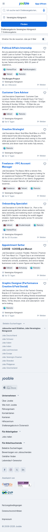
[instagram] (10, 469)
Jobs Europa (7, 353)
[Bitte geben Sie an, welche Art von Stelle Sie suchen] (24, 10)
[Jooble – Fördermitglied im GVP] (7, 492)
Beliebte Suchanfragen (14, 323)
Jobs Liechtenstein (10, 350)
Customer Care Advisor (15, 92)
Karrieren (6, 417)
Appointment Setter (13, 245)
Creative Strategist (13, 129)
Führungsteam (8, 409)
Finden (24, 24)
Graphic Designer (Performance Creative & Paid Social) (20, 285)
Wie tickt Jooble (9, 405)
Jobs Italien (6, 343)
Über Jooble (7, 400)
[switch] (44, 39)
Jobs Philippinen (8, 364)
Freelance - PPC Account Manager (16, 165)
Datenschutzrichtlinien (12, 511)
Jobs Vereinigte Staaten (12, 357)
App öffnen (40, 3)
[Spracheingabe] (43, 10)
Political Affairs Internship (17, 48)
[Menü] (3, 3)
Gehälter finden (9, 456)
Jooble (18, 526)
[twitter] (16, 469)
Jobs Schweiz (7, 339)
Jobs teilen (7, 437)
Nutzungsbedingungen (12, 505)
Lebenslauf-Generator (12, 460)
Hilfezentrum (7, 421)
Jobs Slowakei (8, 361)
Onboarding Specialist (14, 203)
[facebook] (4, 469)
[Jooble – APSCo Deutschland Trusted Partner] (7, 485)
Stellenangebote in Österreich (15, 425)
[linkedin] (23, 469)
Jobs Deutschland (9, 335)
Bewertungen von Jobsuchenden (16, 452)
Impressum (7, 519)
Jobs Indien (6, 346)
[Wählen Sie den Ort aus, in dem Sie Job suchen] (24, 17)
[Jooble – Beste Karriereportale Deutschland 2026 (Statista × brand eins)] (24, 485)
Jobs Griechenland (9, 368)
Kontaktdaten (8, 413)
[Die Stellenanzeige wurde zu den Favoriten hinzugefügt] (45, 48)
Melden (41, 85)
